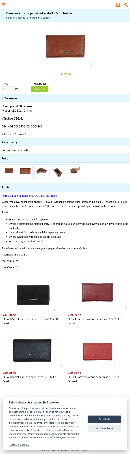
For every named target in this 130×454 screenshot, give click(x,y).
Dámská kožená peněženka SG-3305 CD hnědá (39, 15)
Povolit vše (104, 419)
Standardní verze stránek (54, 450)
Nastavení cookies (79, 450)
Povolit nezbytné (104, 428)
